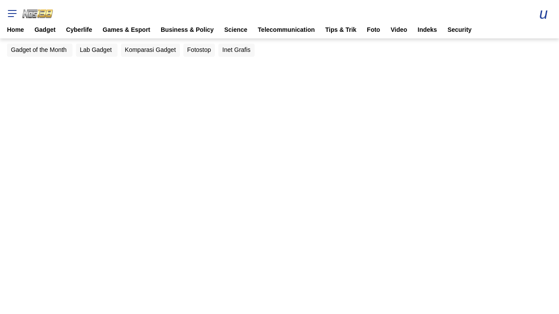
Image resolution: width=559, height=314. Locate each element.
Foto (373, 29)
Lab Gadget (96, 49)
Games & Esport (126, 29)
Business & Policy (187, 29)
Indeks (427, 29)
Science (235, 29)
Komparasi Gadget (150, 49)
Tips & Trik (340, 29)
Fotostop (199, 49)
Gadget (45, 29)
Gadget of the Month (39, 49)
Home (15, 29)
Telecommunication (286, 29)
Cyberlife (79, 29)
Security (460, 29)
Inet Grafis (236, 49)
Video (398, 29)
